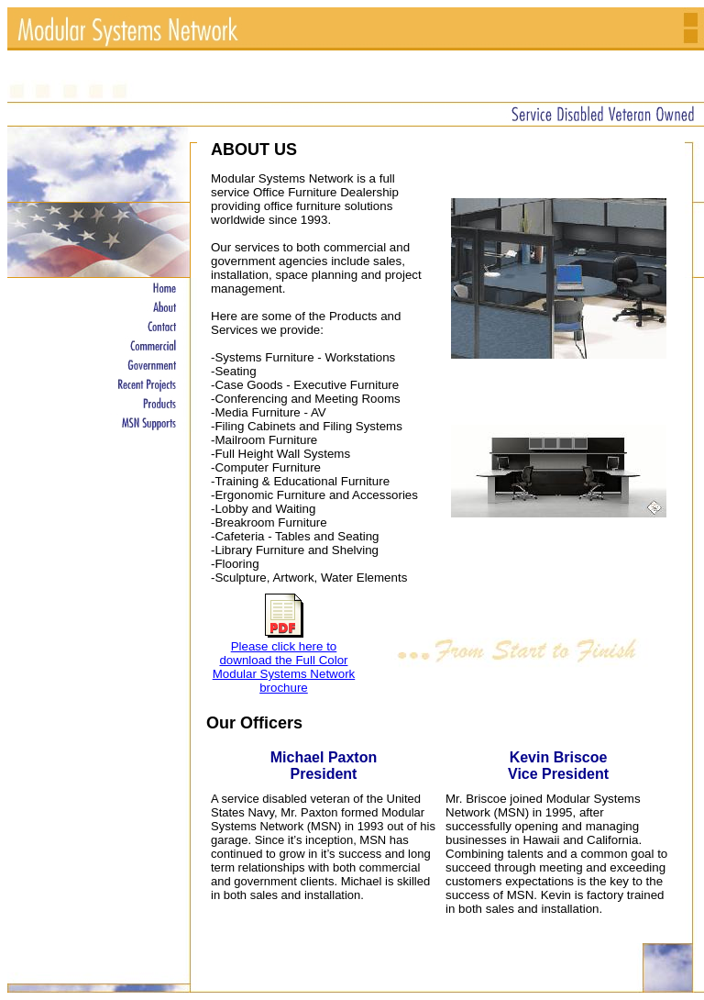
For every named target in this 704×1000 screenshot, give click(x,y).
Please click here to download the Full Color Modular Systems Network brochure (284, 666)
